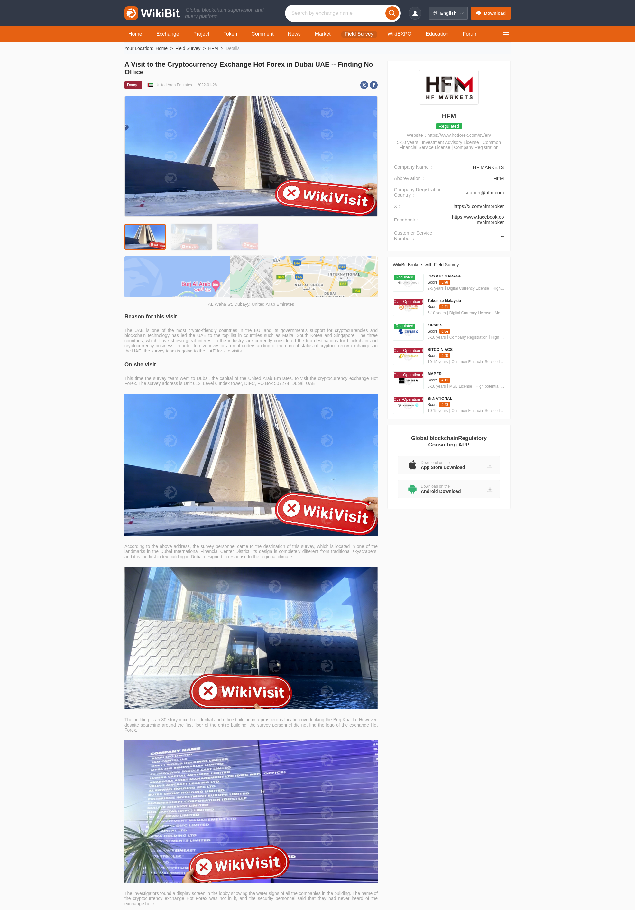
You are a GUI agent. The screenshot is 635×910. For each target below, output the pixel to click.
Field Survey (187, 48)
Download (491, 13)
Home (162, 48)
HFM (213, 48)
